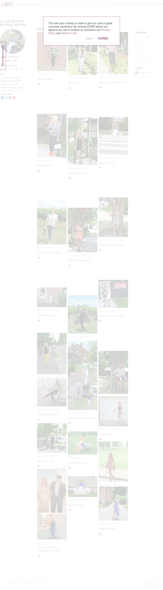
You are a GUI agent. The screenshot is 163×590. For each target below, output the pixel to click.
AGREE (103, 38)
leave (89, 38)
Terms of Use (69, 33)
